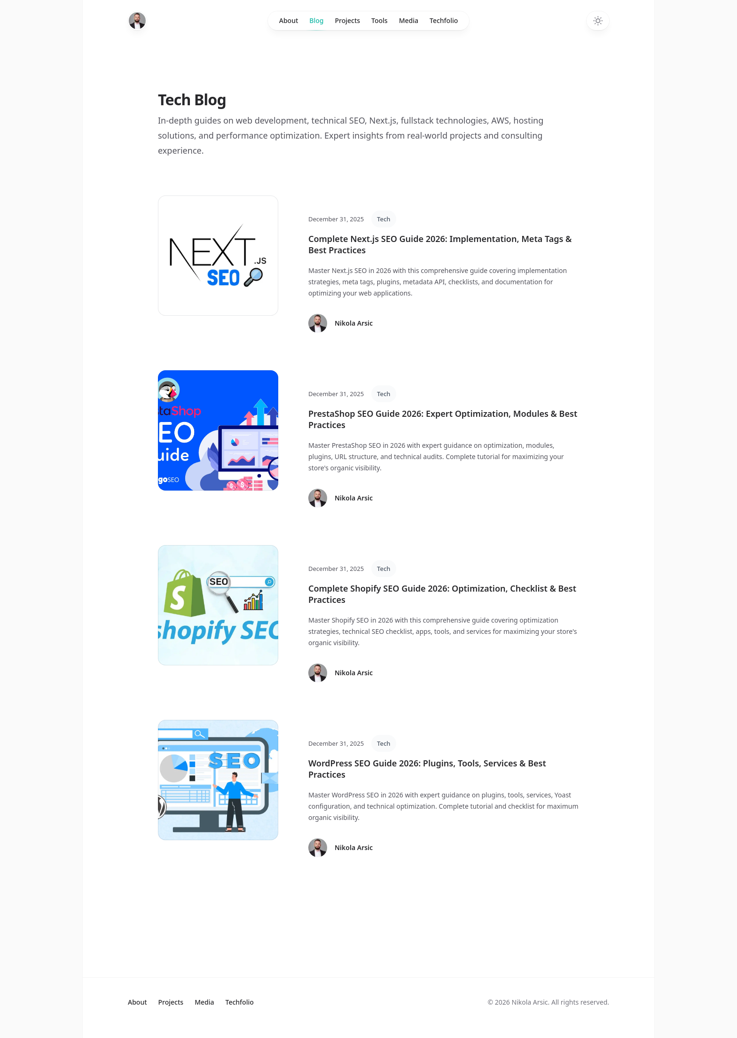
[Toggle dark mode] (598, 20)
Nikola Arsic (354, 323)
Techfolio (444, 20)
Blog (316, 23)
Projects (347, 20)
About (288, 20)
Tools (379, 20)
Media (408, 20)
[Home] (137, 20)
